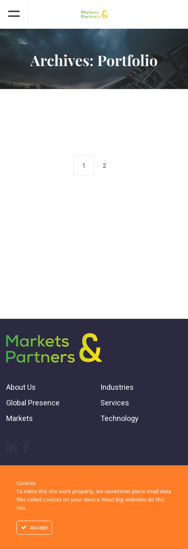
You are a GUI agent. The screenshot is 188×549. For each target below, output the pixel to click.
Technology (119, 418)
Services (114, 402)
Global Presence (33, 402)
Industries (117, 387)
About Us (21, 387)
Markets (19, 418)
